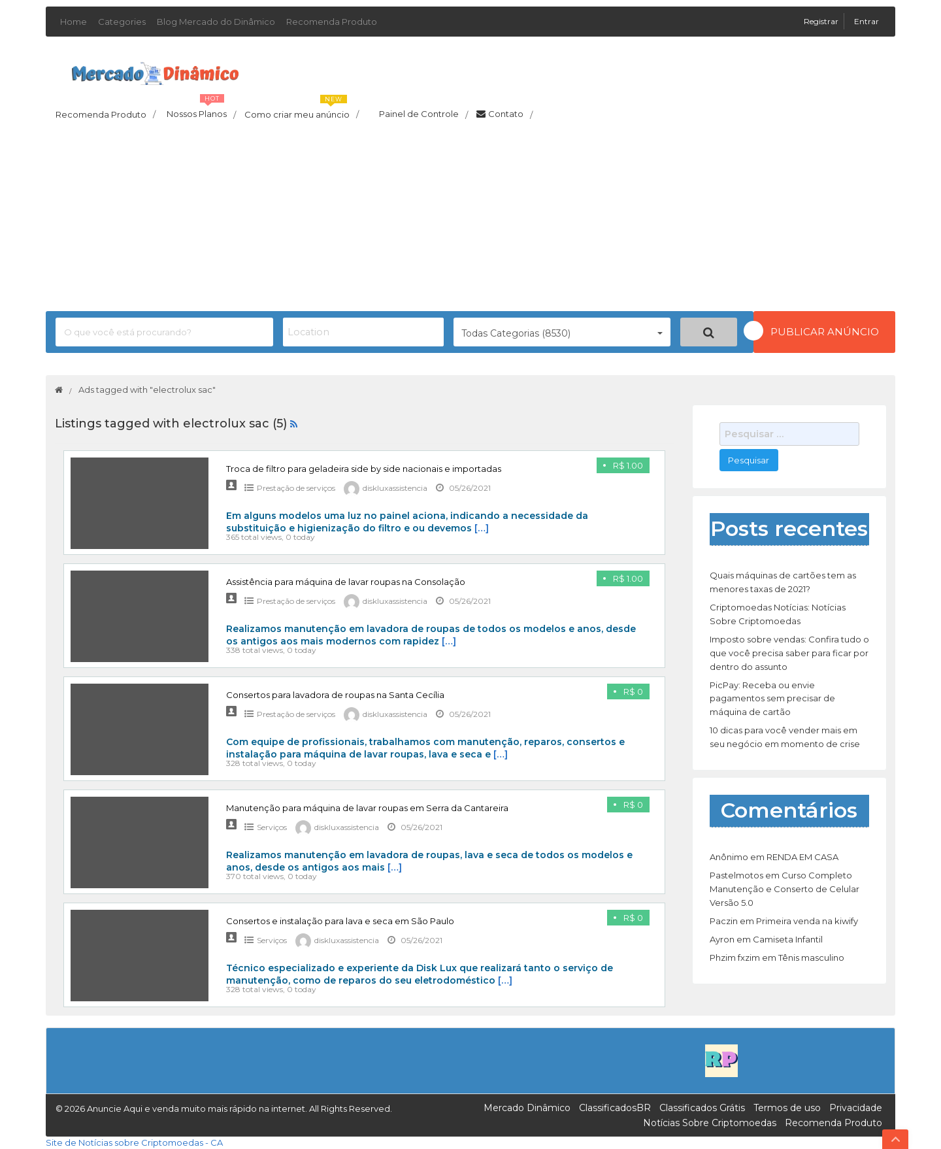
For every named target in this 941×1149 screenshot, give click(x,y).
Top (895, 1139)
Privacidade (855, 1108)
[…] (481, 528)
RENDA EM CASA (802, 857)
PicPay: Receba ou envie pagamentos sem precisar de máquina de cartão (772, 699)
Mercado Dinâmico (527, 1108)
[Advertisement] (470, 219)
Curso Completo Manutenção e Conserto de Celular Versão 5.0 (784, 889)
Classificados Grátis (702, 1108)
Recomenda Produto (331, 21)
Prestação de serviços (296, 488)
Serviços (272, 827)
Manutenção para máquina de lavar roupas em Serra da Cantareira (367, 808)
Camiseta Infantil (788, 939)
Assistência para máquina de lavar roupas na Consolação (345, 581)
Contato (504, 114)
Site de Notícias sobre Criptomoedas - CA (134, 1142)
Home (73, 21)
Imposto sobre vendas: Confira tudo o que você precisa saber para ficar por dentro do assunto (789, 653)
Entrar (866, 21)
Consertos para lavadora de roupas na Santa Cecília (335, 695)
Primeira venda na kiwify (807, 921)
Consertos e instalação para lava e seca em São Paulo (340, 921)
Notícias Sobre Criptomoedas (709, 1123)
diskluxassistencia (395, 488)
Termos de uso (787, 1108)
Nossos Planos (201, 110)
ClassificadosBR (615, 1108)
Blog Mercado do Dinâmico (216, 21)
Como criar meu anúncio (301, 110)
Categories (122, 21)
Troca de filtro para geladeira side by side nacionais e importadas (363, 468)
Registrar (822, 21)
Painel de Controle (417, 114)
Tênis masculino (811, 957)
